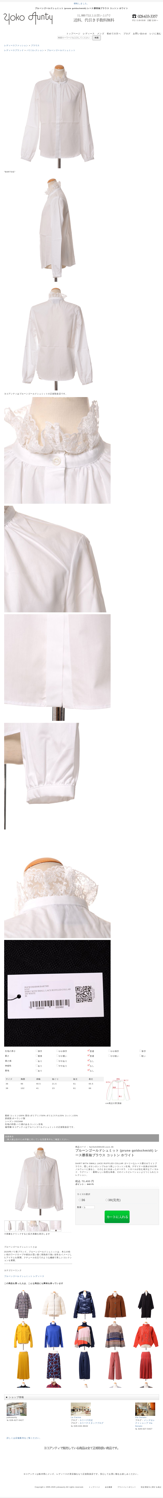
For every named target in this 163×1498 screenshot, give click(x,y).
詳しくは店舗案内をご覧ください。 (24, 1438)
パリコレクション (35, 50)
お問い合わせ (140, 33)
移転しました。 (81, 3)
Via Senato (145, 1416)
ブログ (126, 33)
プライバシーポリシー (126, 1487)
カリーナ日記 (86, 1420)
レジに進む (155, 33)
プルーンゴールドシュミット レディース (24, 1276)
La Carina (81, 1416)
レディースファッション (16, 45)
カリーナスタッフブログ (92, 1423)
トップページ (73, 33)
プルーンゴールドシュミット (61, 50)
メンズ (100, 33)
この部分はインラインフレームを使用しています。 (81, 1338)
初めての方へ (114, 33)
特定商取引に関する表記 (151, 1487)
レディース (89, 33)
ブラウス (35, 45)
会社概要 (108, 1487)
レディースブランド (14, 50)
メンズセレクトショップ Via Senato (145, 1423)
